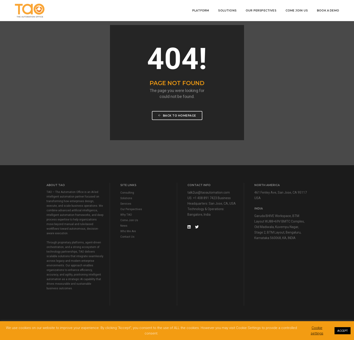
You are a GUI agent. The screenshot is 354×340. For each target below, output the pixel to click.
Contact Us (127, 236)
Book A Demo (328, 10)
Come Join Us (296, 10)
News (123, 225)
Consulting (127, 192)
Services (125, 203)
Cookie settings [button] (317, 330)
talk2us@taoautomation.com (208, 192)
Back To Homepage (177, 115)
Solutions (227, 10)
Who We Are (128, 231)
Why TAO (126, 214)
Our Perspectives (261, 10)
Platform (200, 10)
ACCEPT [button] (342, 330)
